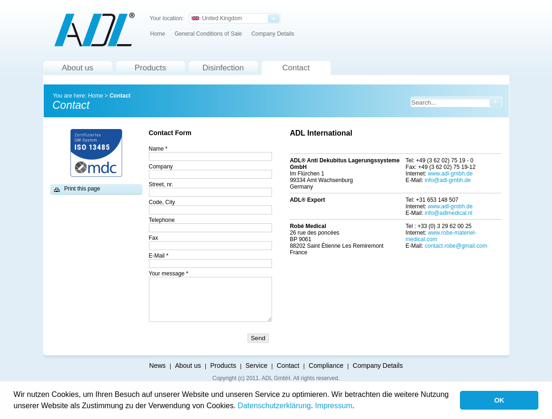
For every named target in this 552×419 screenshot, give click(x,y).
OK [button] (499, 400)
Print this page (82, 188)
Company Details (272, 33)
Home (157, 33)
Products (150, 67)
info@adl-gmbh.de (448, 180)
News (157, 365)
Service (257, 365)
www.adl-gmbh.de (450, 173)
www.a (436, 206)
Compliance (326, 365)
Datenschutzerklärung (274, 406)
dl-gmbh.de (458, 206)
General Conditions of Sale (208, 33)
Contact (296, 67)
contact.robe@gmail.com (456, 246)
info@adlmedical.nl (449, 213)
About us (77, 67)
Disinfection (223, 67)
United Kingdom (217, 18)
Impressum (333, 406)
